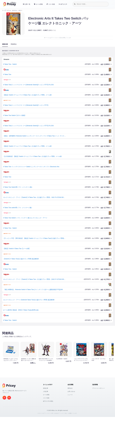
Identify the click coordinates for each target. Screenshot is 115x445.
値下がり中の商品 (48, 429)
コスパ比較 (46, 426)
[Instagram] (4, 425)
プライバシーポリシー (98, 416)
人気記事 (45, 419)
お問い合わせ (71, 419)
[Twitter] (9, 425)
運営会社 (70, 416)
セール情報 (46, 422)
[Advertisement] (56, 341)
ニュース (70, 422)
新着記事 (45, 416)
